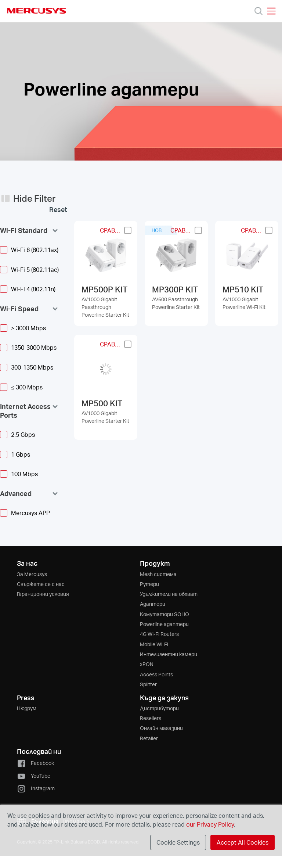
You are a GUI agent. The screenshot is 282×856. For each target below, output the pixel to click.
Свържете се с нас (41, 584)
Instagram (36, 788)
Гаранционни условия (43, 594)
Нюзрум (26, 708)
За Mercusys (32, 574)
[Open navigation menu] (271, 11)
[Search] (258, 11)
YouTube (33, 776)
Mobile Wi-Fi (154, 644)
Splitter (148, 684)
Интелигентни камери (168, 654)
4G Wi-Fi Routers (159, 634)
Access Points (156, 674)
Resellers (150, 718)
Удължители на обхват (169, 594)
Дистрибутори (159, 708)
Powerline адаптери (164, 624)
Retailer (149, 738)
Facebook (35, 763)
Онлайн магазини (161, 728)
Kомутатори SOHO (164, 614)
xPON (146, 664)
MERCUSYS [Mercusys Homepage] (36, 11)
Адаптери (152, 604)
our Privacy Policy (210, 824)
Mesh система (158, 574)
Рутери (149, 584)
